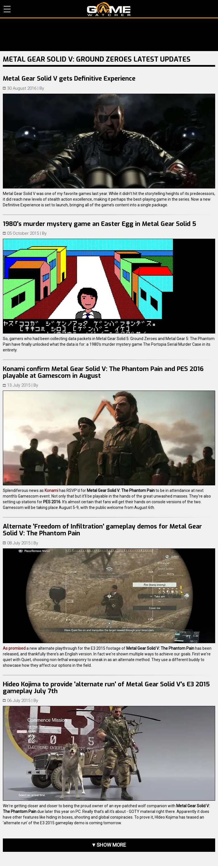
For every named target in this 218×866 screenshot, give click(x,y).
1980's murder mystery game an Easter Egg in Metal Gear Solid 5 (99, 224)
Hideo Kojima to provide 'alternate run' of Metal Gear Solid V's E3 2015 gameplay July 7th (106, 687)
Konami (51, 490)
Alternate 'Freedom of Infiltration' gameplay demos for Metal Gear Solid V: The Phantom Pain (102, 529)
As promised (14, 648)
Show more (111, 845)
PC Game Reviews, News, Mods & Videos (109, 9)
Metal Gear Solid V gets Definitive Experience (69, 78)
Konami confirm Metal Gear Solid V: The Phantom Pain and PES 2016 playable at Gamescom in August (103, 372)
